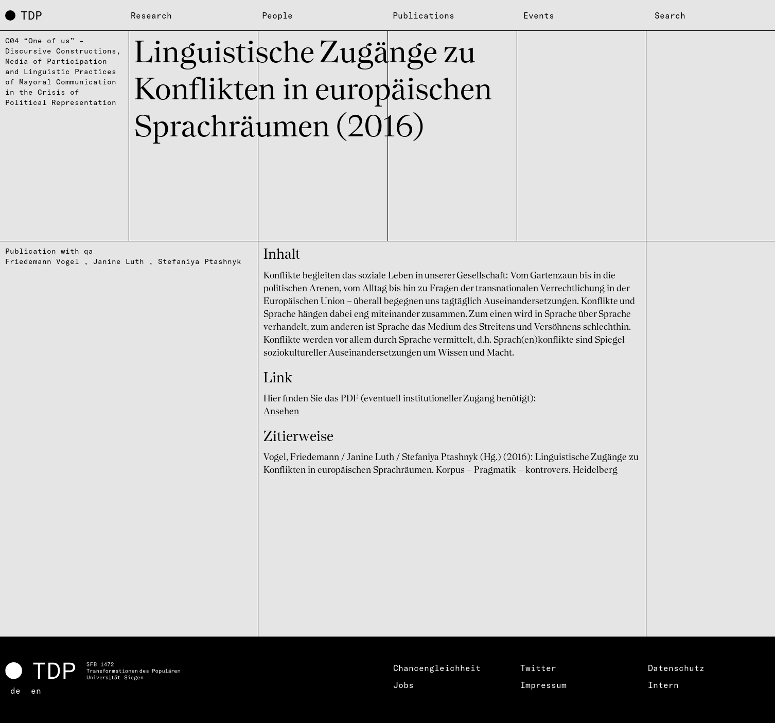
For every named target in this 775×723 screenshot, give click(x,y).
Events (538, 15)
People (277, 15)
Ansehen (281, 411)
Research (151, 15)
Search (670, 15)
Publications (423, 15)
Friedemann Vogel (42, 261)
